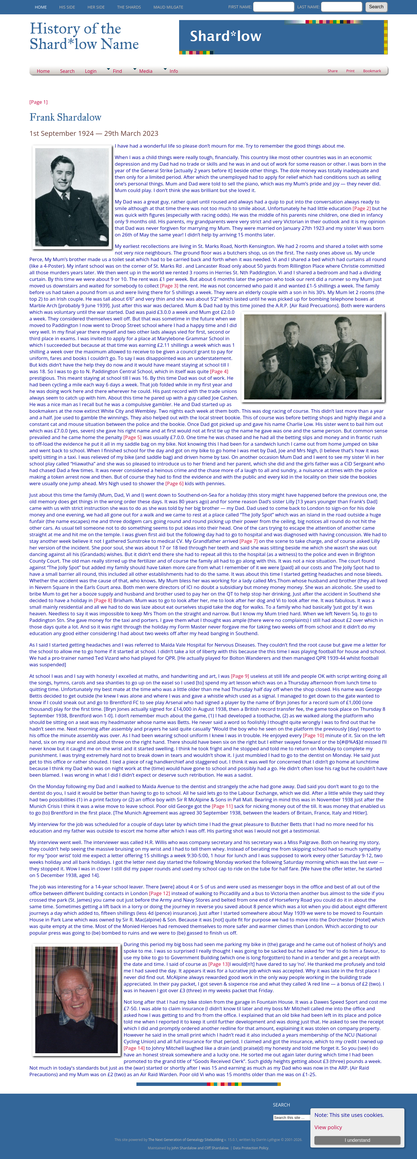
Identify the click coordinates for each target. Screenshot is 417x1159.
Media (145, 71)
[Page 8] (103, 600)
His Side (67, 7)
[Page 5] (133, 437)
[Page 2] (362, 208)
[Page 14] (134, 1048)
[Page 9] (240, 676)
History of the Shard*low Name (84, 36)
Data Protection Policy (250, 1148)
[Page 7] (249, 541)
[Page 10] (313, 735)
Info (174, 71)
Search (67, 71)
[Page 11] (222, 806)
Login (91, 71)
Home (41, 7)
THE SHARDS (129, 7)
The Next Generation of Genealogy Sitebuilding (186, 1139)
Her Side (96, 7)
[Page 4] (219, 371)
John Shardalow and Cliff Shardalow (200, 1148)
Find (117, 71)
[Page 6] (174, 483)
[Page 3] (169, 285)
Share (333, 70)
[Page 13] (218, 964)
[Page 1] (39, 102)
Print (350, 70)
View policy (328, 1127)
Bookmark (372, 70)
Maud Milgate (168, 7)
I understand (357, 1140)
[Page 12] (159, 893)
